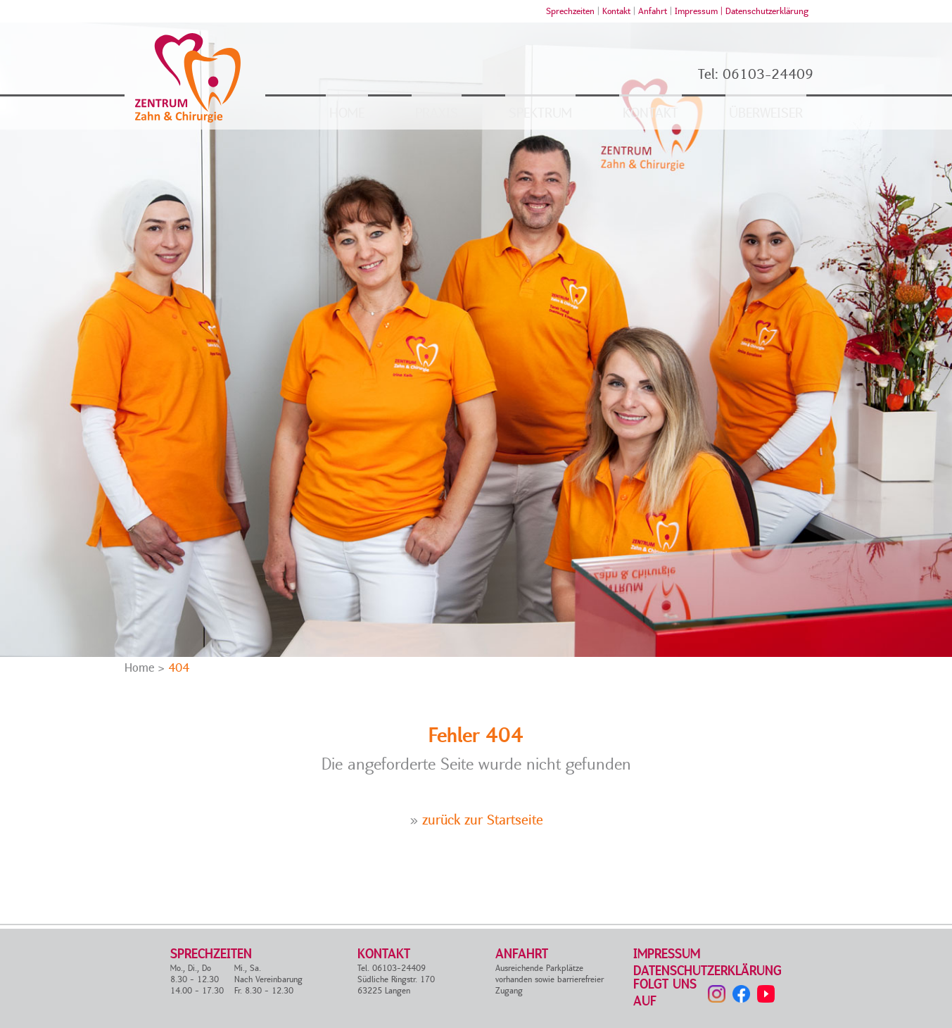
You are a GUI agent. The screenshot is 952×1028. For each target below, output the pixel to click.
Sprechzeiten (570, 11)
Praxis (436, 113)
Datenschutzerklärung (766, 11)
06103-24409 (768, 74)
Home (346, 113)
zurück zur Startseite (482, 820)
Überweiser (766, 113)
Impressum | (700, 11)
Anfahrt (652, 11)
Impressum (666, 954)
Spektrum (540, 113)
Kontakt (616, 11)
